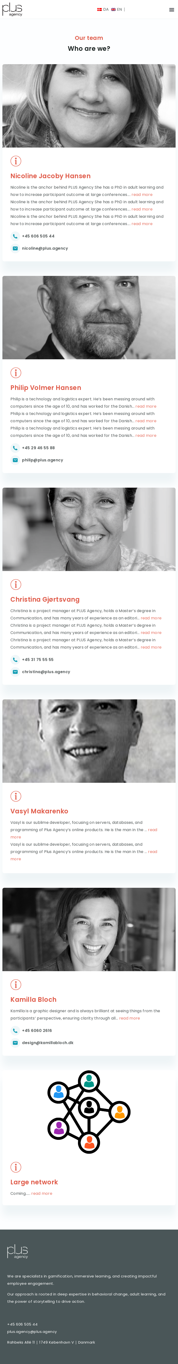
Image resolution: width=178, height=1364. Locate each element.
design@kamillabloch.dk (47, 1043)
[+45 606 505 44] (15, 236)
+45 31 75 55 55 (38, 659)
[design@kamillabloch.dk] (15, 1043)
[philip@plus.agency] (15, 460)
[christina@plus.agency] (15, 672)
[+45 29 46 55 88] (15, 448)
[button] (172, 9)
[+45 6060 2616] (15, 1031)
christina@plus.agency (46, 672)
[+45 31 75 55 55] (15, 660)
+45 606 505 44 (38, 236)
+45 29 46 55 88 (38, 448)
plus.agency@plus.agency (32, 1331)
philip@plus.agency (42, 460)
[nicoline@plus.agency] (15, 248)
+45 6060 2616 (37, 1030)
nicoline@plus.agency (45, 248)
